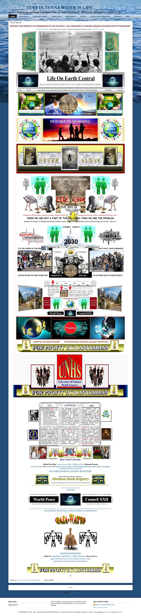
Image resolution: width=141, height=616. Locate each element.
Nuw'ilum (56, 556)
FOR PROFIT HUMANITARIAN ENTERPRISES (70, 561)
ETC (32, 466)
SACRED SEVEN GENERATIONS (84, 508)
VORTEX (83, 16)
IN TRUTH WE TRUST (97, 29)
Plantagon (106, 466)
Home (70, 587)
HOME (13, 16)
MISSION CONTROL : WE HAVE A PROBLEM (42, 508)
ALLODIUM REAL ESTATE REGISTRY (70, 471)
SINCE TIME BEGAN (43, 29)
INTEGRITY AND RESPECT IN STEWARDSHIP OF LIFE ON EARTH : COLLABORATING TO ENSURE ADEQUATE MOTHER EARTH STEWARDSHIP (70, 26)
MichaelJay (107, 612)
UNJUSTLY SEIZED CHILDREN (65, 508)
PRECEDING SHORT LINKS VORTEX (70, 468)
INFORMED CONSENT (40, 16)
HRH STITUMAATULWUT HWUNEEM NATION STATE (70, 559)
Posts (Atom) (74, 592)
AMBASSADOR (61, 464)
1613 (99, 466)
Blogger (120, 612)
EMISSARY (117, 16)
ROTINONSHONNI (70, 553)
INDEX (128, 16)
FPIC (69, 464)
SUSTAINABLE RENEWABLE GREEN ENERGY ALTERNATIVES (70, 511)
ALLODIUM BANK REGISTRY (103, 508)
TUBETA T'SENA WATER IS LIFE (105, 604)
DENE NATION (23, 16)
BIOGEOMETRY (71, 16)
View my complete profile (100, 607)
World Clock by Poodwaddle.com (70, 488)
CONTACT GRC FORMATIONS (100, 16)
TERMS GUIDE (56, 16)
